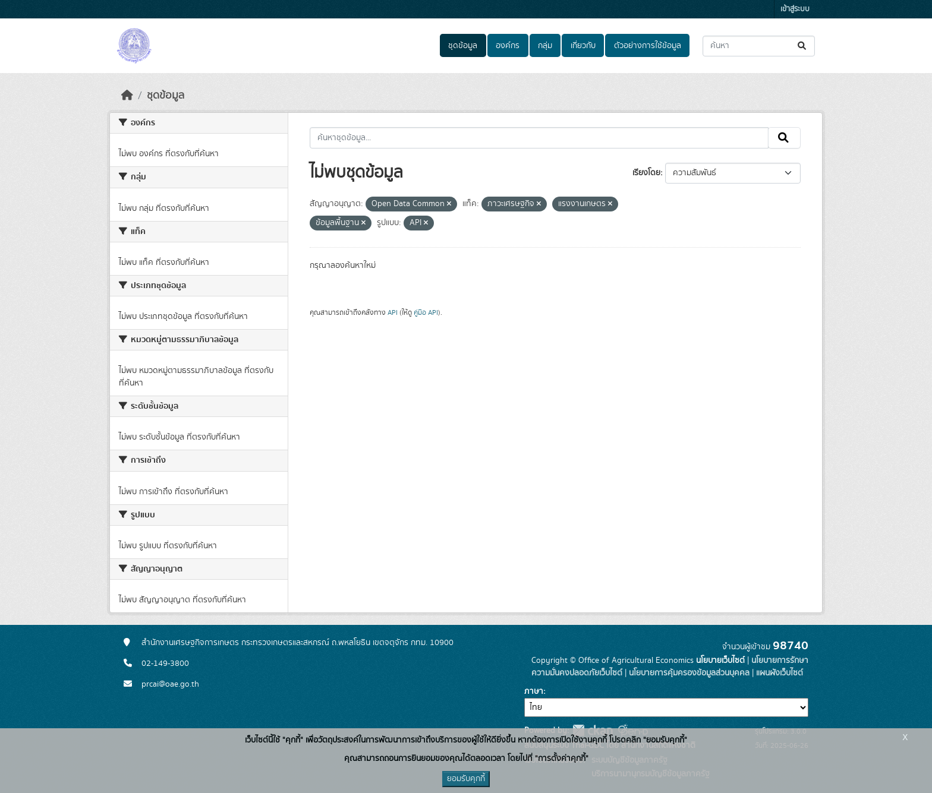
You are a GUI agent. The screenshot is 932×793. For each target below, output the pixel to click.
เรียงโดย (646, 173)
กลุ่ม (545, 46)
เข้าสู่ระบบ (795, 9)
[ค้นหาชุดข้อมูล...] (759, 46)
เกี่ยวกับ (583, 46)
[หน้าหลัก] (127, 95)
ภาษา (533, 691)
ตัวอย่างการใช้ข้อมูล (647, 46)
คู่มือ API (426, 312)
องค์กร (507, 46)
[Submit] (803, 46)
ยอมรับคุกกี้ (466, 779)
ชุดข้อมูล (462, 46)
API (393, 312)
